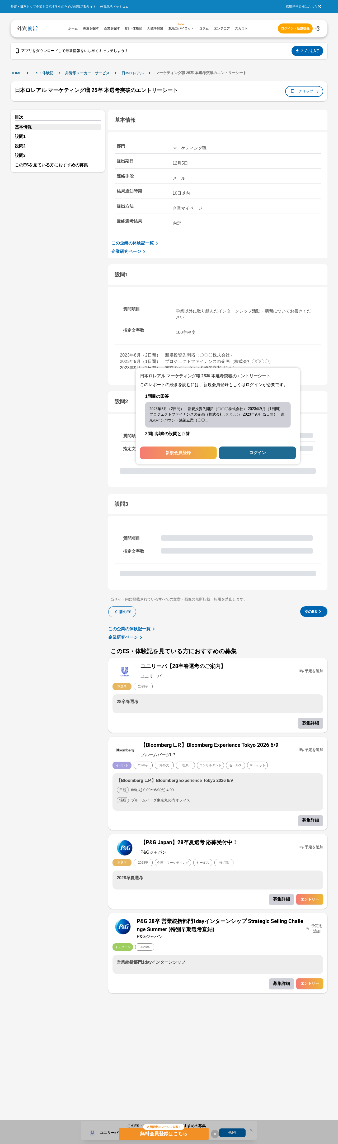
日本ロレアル (132, 73)
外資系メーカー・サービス (87, 73)
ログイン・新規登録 (295, 28)
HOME (16, 73)
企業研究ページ (129, 251)
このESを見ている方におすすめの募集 (51, 165)
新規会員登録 (178, 453)
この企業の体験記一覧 (135, 243)
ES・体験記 (43, 73)
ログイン (257, 453)
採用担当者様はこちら (301, 6)
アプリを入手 (307, 51)
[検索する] (318, 28)
